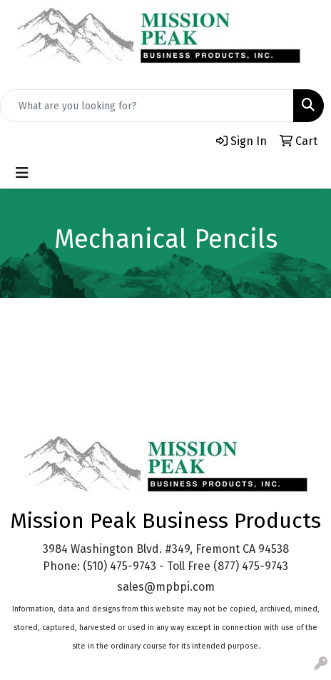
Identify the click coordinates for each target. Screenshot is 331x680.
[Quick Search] (147, 105)
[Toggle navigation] (22, 173)
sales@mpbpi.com (166, 587)
